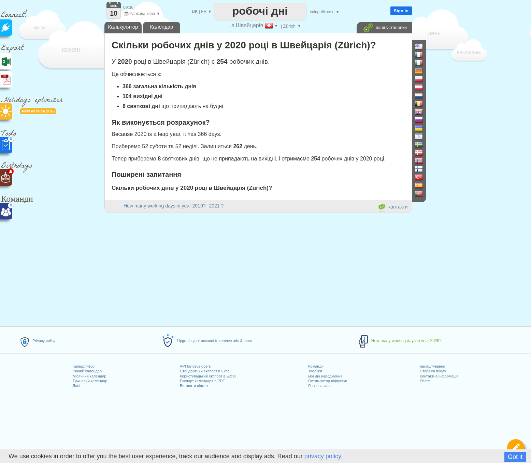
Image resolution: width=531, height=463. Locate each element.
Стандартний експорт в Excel (205, 371)
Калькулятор (84, 366)
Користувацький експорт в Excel (207, 376)
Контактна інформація (439, 376)
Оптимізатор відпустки (327, 381)
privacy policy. (323, 456)
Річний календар (87, 371)
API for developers (195, 366)
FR (203, 11)
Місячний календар (89, 376)
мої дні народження (325, 376)
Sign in (401, 10)
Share (425, 381)
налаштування (432, 366)
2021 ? (216, 206)
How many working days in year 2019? (164, 206)
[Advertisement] (258, 268)
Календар (161, 27)
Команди (316, 366)
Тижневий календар (90, 381)
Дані (76, 386)
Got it (515, 456)
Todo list (315, 371)
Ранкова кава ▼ (141, 13)
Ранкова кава (319, 386)
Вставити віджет (194, 386)
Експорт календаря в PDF (202, 381)
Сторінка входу (433, 371)
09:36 (128, 7)
